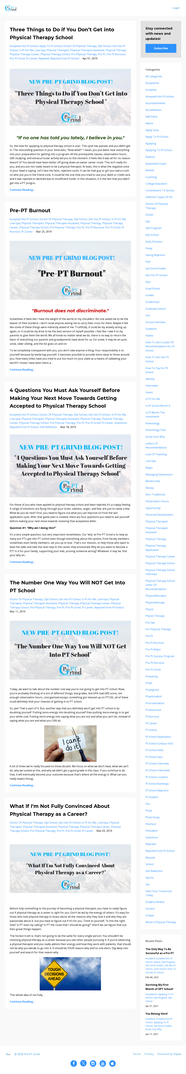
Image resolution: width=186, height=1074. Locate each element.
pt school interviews (158, 770)
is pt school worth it (158, 405)
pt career (31, 58)
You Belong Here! (157, 1013)
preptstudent (154, 696)
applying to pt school (159, 150)
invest (149, 392)
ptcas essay (152, 817)
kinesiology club (156, 430)
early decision (154, 241)
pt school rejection (157, 790)
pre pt (101, 54)
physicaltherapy (155, 602)
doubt (149, 214)
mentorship (153, 481)
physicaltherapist (156, 595)
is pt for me (26, 50)
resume (150, 857)
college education (156, 183)
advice (149, 123)
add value (151, 116)
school (150, 864)
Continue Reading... (22, 190)
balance (150, 157)
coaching (151, 177)
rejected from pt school (64, 58)
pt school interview (157, 763)
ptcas (149, 810)
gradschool (152, 302)
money (150, 488)
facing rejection (155, 255)
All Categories (154, 76)
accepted (151, 90)
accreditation (153, 110)
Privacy (149, 1054)
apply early (152, 130)
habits (149, 335)
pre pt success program (160, 656)
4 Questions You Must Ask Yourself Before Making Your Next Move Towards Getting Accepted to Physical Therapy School (65, 398)
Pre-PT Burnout (30, 211)
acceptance (152, 83)
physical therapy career (24, 54)
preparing (152, 676)
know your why (155, 436)
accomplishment (155, 103)
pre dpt (150, 622)
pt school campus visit (159, 743)
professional (153, 710)
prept (149, 683)
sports (150, 877)
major (149, 467)
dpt (148, 221)
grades (150, 295)
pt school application (158, 736)
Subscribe (161, 48)
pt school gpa (154, 757)
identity (150, 379)
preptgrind (152, 690)
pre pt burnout (155, 643)
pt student (152, 797)
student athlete (155, 902)
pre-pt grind (17, 58)
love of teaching (156, 454)
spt (148, 884)
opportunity (153, 508)
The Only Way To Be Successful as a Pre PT (160, 951)
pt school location (157, 777)
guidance (151, 329)
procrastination (155, 703)
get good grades (156, 268)
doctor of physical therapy (80, 46)
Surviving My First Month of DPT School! (159, 987)
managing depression (159, 474)
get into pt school (99, 219)
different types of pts (159, 197)
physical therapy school (55, 54)
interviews (152, 385)
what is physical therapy (161, 922)
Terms (137, 1054)
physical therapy (116, 50)
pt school (151, 730)
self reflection (48, 427)
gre (148, 315)
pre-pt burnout (116, 54)
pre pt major (153, 649)
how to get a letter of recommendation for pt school (160, 346)
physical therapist (58, 50)
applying (151, 143)
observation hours (157, 501)
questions (120, 423)
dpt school (104, 46)
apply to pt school (50, 46)
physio (150, 609)
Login (176, 8)
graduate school (156, 308)
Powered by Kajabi (169, 1054)
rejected (44, 58)
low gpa (40, 50)
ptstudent (151, 830)
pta (148, 804)
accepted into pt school (24, 46)
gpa (148, 282)
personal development (159, 514)
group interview (155, 322)
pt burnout (152, 716)
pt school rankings (157, 783)
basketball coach (156, 163)
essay (149, 248)
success (150, 908)
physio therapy (155, 616)
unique (150, 915)
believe (150, 170)
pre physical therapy (84, 54)
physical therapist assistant (87, 50)
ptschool (151, 824)
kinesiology (153, 423)
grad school (153, 288)
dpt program (153, 228)
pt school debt (154, 750)
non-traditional (155, 494)
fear (148, 261)
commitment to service (160, 190)
